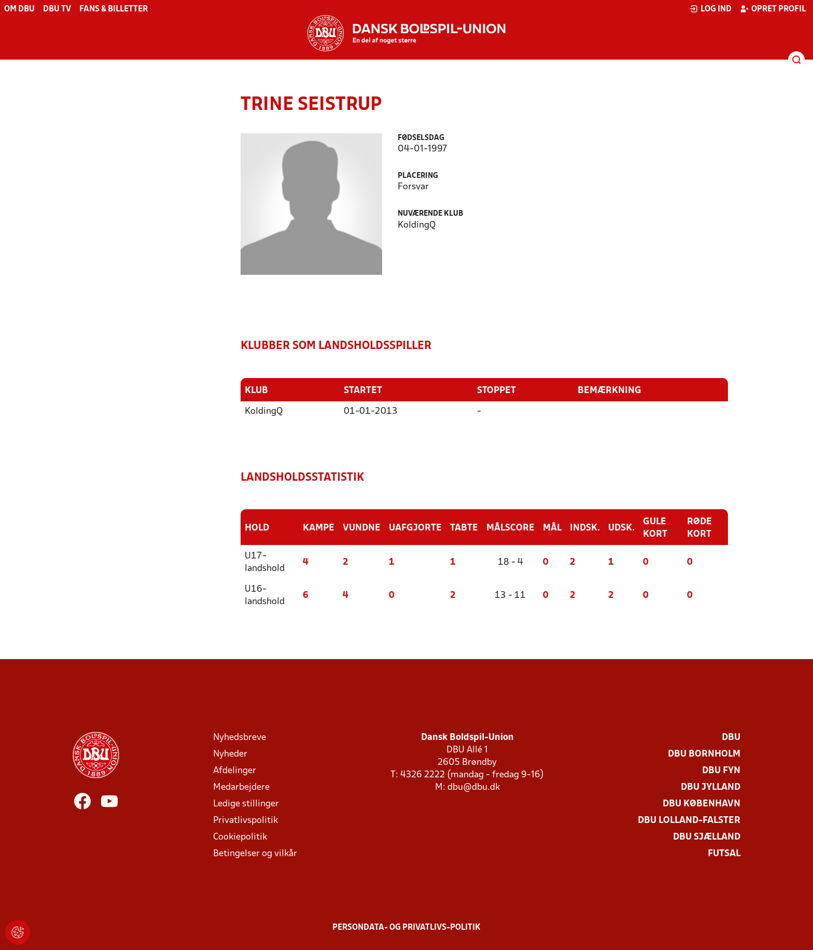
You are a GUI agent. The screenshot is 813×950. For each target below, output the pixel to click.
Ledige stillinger (246, 804)
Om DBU (19, 9)
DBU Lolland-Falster (689, 820)
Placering (418, 176)
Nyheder (230, 754)
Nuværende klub (430, 214)
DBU (731, 737)
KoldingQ (264, 411)
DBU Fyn (721, 770)
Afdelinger (234, 770)
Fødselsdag (421, 138)
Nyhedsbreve (239, 737)
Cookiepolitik (240, 837)
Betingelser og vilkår (255, 853)
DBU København (701, 804)
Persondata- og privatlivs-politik (406, 927)
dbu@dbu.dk (473, 787)
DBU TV (57, 9)
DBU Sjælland (706, 837)
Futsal (724, 853)
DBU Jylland (710, 787)
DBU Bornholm (704, 754)
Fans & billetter (113, 9)
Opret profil (773, 8)
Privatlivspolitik (245, 820)
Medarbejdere (241, 787)
